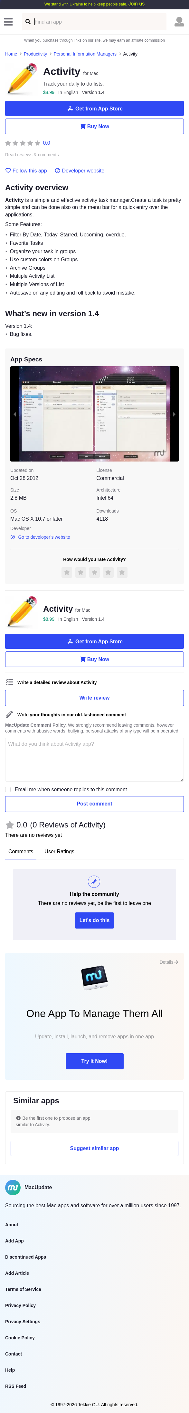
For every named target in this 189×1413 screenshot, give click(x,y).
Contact (13, 1354)
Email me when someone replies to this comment (71, 789)
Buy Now (94, 126)
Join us (136, 3)
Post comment (94, 803)
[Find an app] (27, 22)
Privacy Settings (22, 1322)
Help (10, 1370)
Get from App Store (94, 108)
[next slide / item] (174, 414)
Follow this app (26, 170)
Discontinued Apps (25, 1257)
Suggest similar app (94, 1148)
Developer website (80, 170)
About (11, 1225)
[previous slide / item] (14, 414)
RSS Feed (15, 1386)
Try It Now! (94, 1061)
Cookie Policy (20, 1338)
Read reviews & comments (32, 155)
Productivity (35, 54)
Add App (14, 1241)
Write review (95, 697)
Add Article (17, 1273)
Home (11, 54)
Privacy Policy (20, 1305)
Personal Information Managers (85, 54)
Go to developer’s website (40, 537)
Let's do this (95, 920)
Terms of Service (23, 1289)
